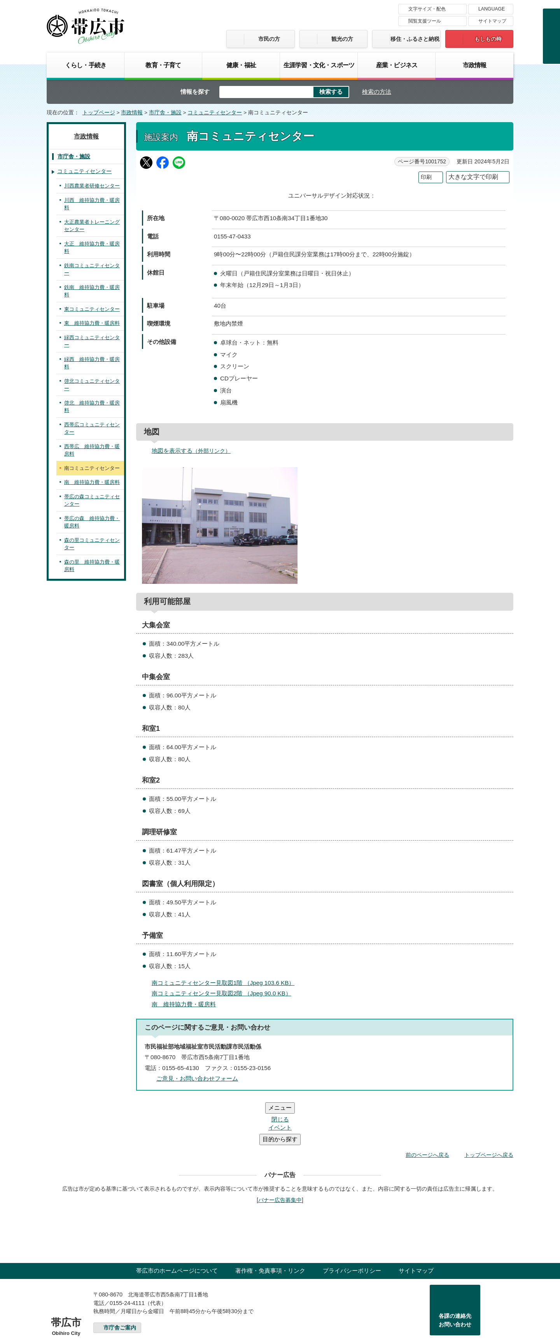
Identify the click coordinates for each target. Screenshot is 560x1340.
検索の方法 (376, 91)
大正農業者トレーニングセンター (92, 226)
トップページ (98, 113)
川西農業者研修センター (92, 186)
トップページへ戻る (488, 1108)
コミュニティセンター (214, 113)
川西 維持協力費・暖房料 (92, 204)
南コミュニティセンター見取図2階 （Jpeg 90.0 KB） (225, 993)
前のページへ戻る (427, 1108)
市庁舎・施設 (165, 113)
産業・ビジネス (396, 64)
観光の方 (342, 39)
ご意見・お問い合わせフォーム (197, 1078)
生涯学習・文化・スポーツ (319, 64)
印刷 (426, 177)
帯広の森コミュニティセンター (92, 500)
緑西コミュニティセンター (92, 341)
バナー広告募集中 (280, 1153)
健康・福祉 (241, 64)
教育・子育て (163, 64)
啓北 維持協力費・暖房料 (92, 406)
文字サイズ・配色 (427, 9)
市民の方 (269, 39)
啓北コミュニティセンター (92, 385)
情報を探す (195, 91)
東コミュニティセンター (92, 309)
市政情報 (474, 64)
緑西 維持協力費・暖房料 (92, 363)
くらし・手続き (85, 64)
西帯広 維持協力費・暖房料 (92, 450)
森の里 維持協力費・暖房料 (92, 566)
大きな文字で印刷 (473, 176)
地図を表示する (194, 450)
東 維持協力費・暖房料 (92, 323)
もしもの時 (488, 39)
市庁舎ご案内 (119, 1281)
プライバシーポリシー (352, 1224)
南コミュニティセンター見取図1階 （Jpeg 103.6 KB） (226, 982)
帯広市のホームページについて (177, 1224)
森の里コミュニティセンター (92, 544)
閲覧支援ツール (424, 21)
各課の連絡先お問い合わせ (455, 1273)
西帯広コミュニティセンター (92, 428)
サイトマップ (492, 21)
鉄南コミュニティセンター (92, 269)
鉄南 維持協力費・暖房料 (92, 291)
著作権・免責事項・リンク (270, 1224)
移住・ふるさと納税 (414, 39)
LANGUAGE (491, 9)
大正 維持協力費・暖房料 (92, 247)
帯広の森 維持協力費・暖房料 (92, 522)
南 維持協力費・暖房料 (184, 1004)
